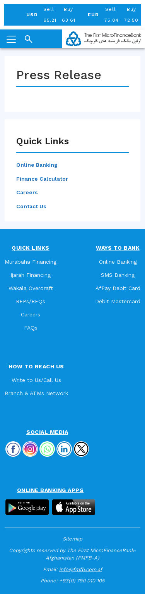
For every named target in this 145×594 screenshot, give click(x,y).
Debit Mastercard (117, 301)
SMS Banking (118, 275)
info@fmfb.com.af (80, 569)
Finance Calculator (42, 178)
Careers (27, 192)
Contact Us (31, 206)
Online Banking (37, 164)
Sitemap (72, 539)
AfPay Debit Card (118, 288)
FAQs (31, 328)
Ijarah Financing (30, 275)
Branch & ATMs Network (36, 393)
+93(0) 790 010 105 (82, 581)
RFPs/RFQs (30, 301)
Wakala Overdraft (31, 288)
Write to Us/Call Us (36, 380)
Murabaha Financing (30, 262)
